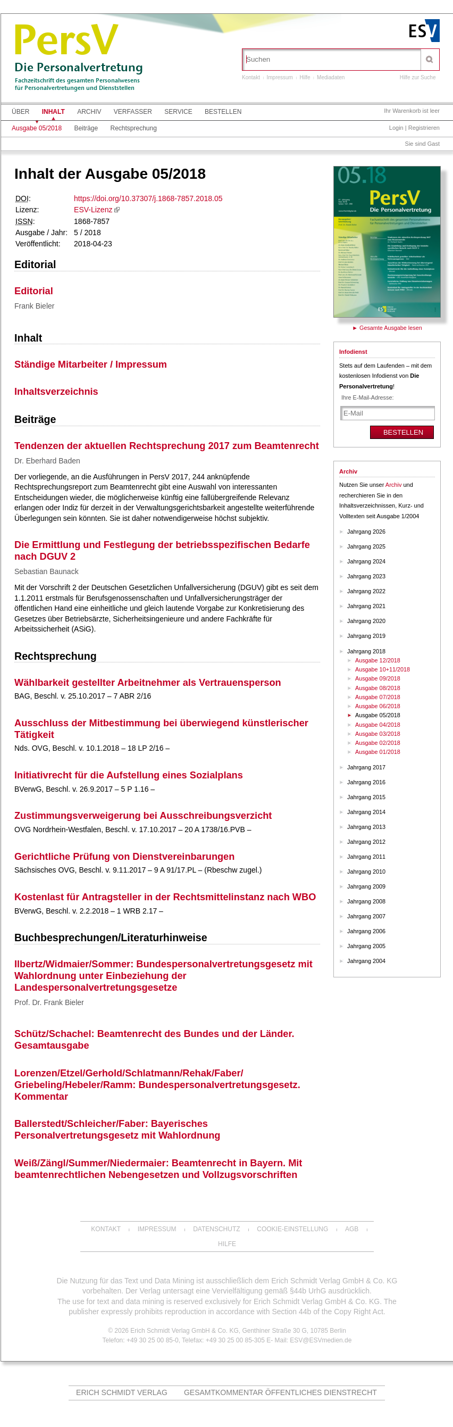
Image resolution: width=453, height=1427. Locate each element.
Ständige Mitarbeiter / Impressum (90, 364)
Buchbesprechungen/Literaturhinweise (110, 937)
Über (20, 111)
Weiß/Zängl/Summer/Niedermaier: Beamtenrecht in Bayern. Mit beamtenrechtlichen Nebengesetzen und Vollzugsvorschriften (158, 1169)
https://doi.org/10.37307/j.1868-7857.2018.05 (148, 198)
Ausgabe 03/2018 (377, 734)
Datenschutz (216, 1229)
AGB (351, 1229)
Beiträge (86, 128)
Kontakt (251, 77)
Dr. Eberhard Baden (47, 461)
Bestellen (223, 111)
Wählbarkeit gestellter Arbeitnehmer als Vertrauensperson (147, 682)
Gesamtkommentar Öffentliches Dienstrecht (280, 1392)
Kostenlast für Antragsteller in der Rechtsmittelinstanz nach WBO (165, 897)
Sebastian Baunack (46, 571)
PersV (65, 43)
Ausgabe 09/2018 (377, 678)
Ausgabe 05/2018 (37, 128)
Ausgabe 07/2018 (377, 697)
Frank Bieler (34, 306)
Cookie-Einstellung (292, 1229)
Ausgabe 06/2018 (377, 706)
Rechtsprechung (133, 128)
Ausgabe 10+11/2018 (382, 669)
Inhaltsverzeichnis (56, 391)
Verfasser (133, 111)
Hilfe (305, 77)
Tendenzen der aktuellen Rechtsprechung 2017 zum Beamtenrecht (166, 446)
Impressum (279, 77)
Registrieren (424, 128)
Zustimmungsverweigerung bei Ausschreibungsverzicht (143, 815)
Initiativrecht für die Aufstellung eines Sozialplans (128, 775)
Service (178, 111)
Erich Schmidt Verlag (121, 1392)
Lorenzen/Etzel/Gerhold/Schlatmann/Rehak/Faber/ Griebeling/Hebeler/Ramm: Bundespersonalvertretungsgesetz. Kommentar (157, 1085)
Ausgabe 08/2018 (377, 688)
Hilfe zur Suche (418, 77)
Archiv (89, 111)
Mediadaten (331, 77)
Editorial (35, 264)
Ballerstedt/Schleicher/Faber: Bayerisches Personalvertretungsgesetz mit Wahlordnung (117, 1129)
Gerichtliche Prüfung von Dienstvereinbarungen (124, 856)
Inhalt (53, 111)
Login (396, 128)
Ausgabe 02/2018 (377, 743)
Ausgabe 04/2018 (377, 724)
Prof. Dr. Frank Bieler (49, 1002)
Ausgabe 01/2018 (377, 752)
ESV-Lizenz (93, 209)
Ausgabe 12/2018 (377, 660)
